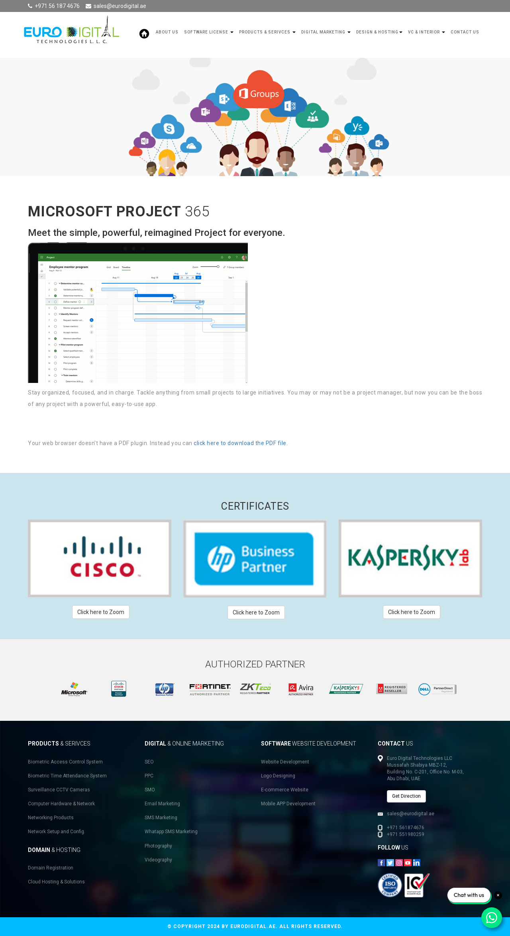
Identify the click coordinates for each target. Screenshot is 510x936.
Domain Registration (50, 868)
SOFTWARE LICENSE (208, 32)
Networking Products (51, 817)
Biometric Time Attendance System (67, 776)
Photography (158, 846)
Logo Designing (278, 776)
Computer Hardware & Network (61, 803)
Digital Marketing (326, 32)
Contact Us (465, 32)
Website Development (285, 762)
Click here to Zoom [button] (100, 612)
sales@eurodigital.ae (120, 6)
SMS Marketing (161, 817)
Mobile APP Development (288, 803)
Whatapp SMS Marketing (171, 831)
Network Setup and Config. (56, 831)
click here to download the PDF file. (241, 443)
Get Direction (406, 796)
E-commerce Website (284, 790)
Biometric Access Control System (65, 762)
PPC (149, 776)
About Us (167, 32)
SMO (150, 790)
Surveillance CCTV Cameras (59, 790)
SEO (149, 762)
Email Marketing (162, 803)
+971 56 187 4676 (57, 6)
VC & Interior (426, 32)
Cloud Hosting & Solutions (56, 882)
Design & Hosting (379, 32)
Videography (158, 860)
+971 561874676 (405, 827)
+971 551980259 (405, 834)
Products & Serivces (267, 32)
